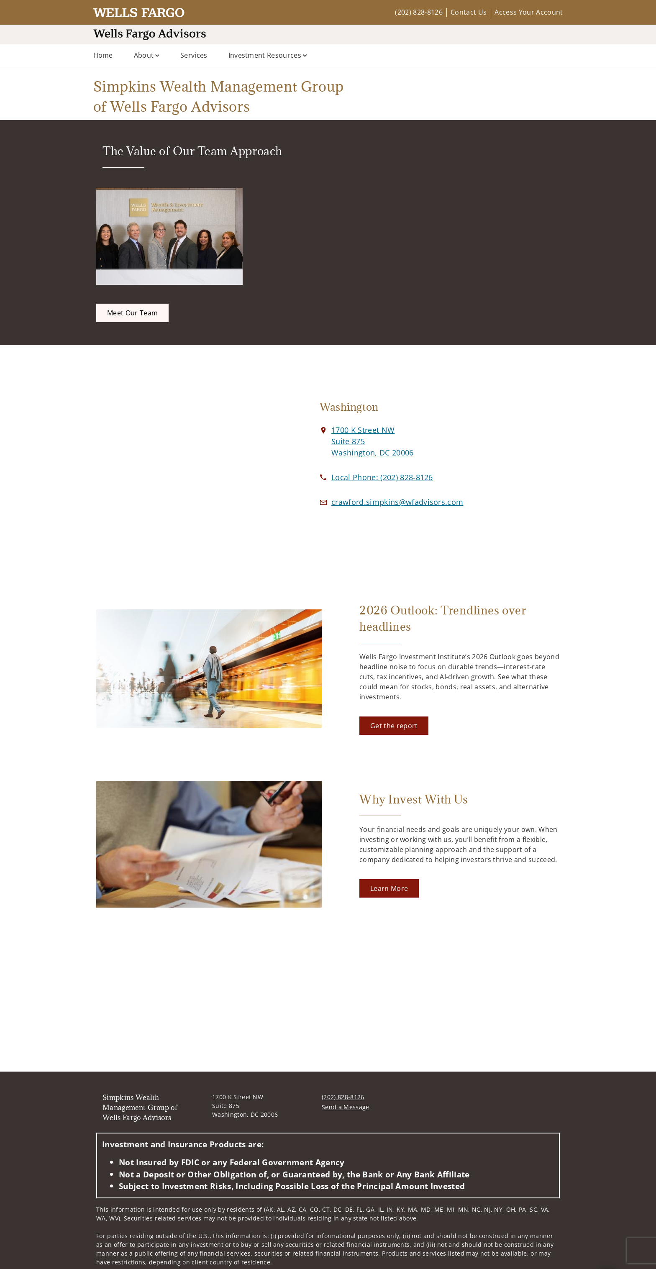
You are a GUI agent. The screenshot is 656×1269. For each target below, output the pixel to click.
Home (103, 55)
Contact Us (469, 12)
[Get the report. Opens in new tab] (393, 725)
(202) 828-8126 (418, 12)
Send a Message (345, 1107)
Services (194, 55)
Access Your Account (529, 12)
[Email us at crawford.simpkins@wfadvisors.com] (397, 502)
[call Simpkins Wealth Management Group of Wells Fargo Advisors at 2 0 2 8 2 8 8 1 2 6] (382, 477)
